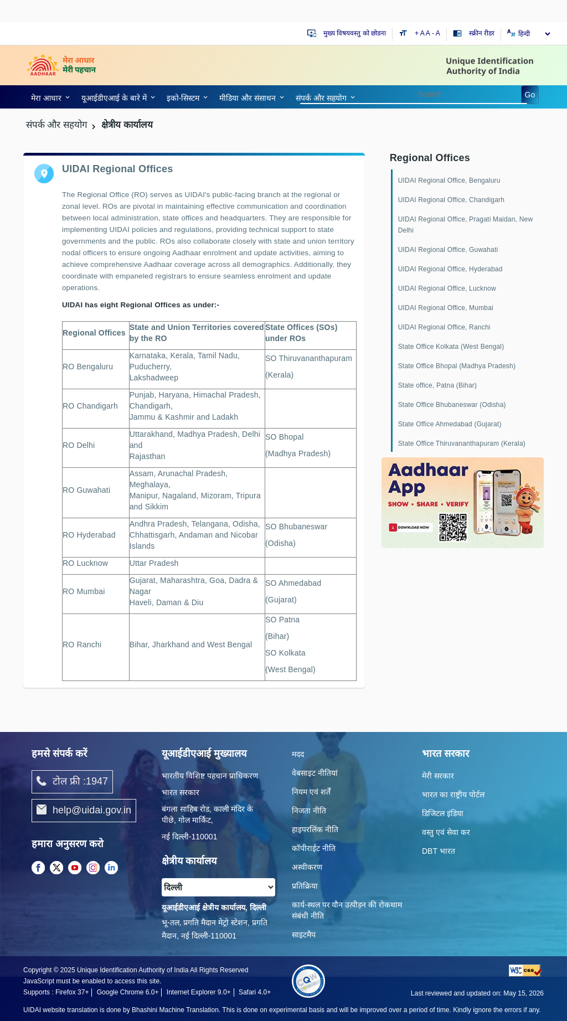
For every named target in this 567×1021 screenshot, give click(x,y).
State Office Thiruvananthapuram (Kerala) (461, 443)
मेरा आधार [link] (46, 98)
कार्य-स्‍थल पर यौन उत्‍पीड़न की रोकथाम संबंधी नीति (347, 910)
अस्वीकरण (307, 867)
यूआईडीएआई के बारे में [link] (114, 98)
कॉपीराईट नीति (314, 848)
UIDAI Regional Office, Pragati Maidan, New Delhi (465, 224)
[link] (48, 97)
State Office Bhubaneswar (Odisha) (452, 405)
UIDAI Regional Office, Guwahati (448, 250)
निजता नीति (309, 810)
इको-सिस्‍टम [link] (183, 98)
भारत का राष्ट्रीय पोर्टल (453, 794)
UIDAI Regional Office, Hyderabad (450, 269)
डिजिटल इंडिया (442, 813)
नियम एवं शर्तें (311, 791)
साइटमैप (304, 934)
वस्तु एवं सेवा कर (446, 832)
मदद (298, 754)
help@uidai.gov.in (84, 810)
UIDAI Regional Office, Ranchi (444, 327)
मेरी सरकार (438, 775)
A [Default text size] (428, 33)
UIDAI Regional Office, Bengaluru (449, 180)
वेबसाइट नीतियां (315, 773)
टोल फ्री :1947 (72, 781)
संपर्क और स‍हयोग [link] (321, 98)
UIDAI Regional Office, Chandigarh (451, 200)
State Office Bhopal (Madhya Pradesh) (457, 366)
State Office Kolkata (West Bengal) (451, 346)
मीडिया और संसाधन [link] (247, 98)
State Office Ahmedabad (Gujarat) (450, 424)
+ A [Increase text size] (420, 33)
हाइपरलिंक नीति (315, 829)
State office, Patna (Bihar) (437, 385)
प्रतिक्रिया (305, 885)
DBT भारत (438, 851)
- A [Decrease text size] (436, 33)
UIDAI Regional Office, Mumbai (445, 308)
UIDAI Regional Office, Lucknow (447, 288)
